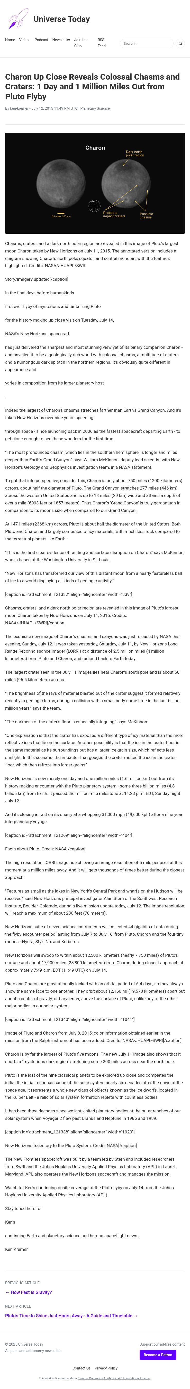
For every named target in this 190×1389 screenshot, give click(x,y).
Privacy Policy (106, 1368)
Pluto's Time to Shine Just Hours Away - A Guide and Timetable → (71, 1315)
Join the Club (80, 43)
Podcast (41, 40)
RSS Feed (102, 43)
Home (10, 40)
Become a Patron (158, 1355)
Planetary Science (95, 108)
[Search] (180, 43)
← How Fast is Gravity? (28, 1292)
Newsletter (61, 40)
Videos (25, 40)
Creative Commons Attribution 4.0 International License (114, 1378)
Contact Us (82, 1368)
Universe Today (47, 19)
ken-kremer (19, 108)
